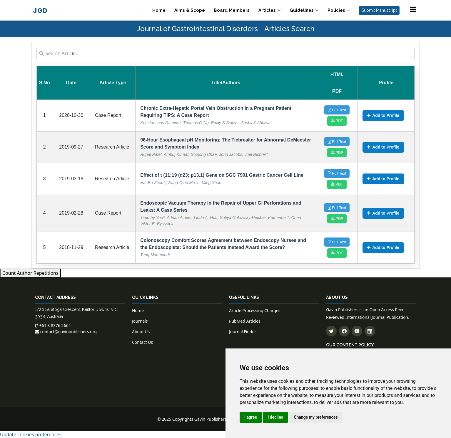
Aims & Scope (189, 10)
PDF (337, 121)
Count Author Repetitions (30, 273)
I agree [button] (250, 417)
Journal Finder (242, 331)
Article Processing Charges (254, 310)
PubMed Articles (244, 321)
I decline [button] (275, 417)
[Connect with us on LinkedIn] (370, 331)
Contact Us (142, 342)
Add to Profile (383, 115)
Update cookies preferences (30, 434)
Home (159, 10)
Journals (140, 321)
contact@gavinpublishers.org (66, 331)
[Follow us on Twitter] (331, 331)
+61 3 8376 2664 (53, 325)
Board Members (232, 10)
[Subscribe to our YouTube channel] (357, 331)
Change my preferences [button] (316, 417)
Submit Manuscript (379, 10)
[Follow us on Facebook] (344, 331)
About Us (141, 331)
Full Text (337, 110)
